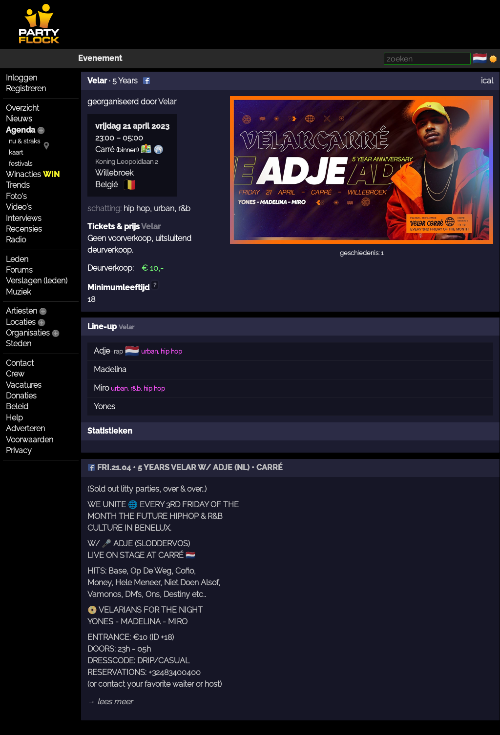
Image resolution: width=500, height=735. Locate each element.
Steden (18, 343)
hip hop (137, 208)
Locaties (21, 322)
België (106, 184)
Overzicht (22, 108)
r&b (184, 208)
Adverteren (25, 428)
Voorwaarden (29, 439)
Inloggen (21, 77)
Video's (19, 207)
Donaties (21, 395)
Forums (19, 270)
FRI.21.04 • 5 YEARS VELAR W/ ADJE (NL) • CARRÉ (185, 467)
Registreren (26, 88)
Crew (15, 373)
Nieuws (19, 118)
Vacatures (24, 385)
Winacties (33, 174)
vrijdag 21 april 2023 (132, 126)
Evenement (100, 58)
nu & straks (24, 141)
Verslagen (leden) (36, 280)
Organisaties (28, 333)
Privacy (19, 450)
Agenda (20, 130)
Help (14, 417)
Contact (20, 363)
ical (487, 80)
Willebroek (114, 173)
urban (164, 208)
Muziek (18, 292)
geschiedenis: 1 (361, 253)
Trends (18, 185)
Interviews (24, 218)
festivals (20, 163)
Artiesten (21, 311)
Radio (16, 239)
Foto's (16, 196)
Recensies (24, 229)
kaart (16, 152)
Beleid (17, 406)
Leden (17, 259)
